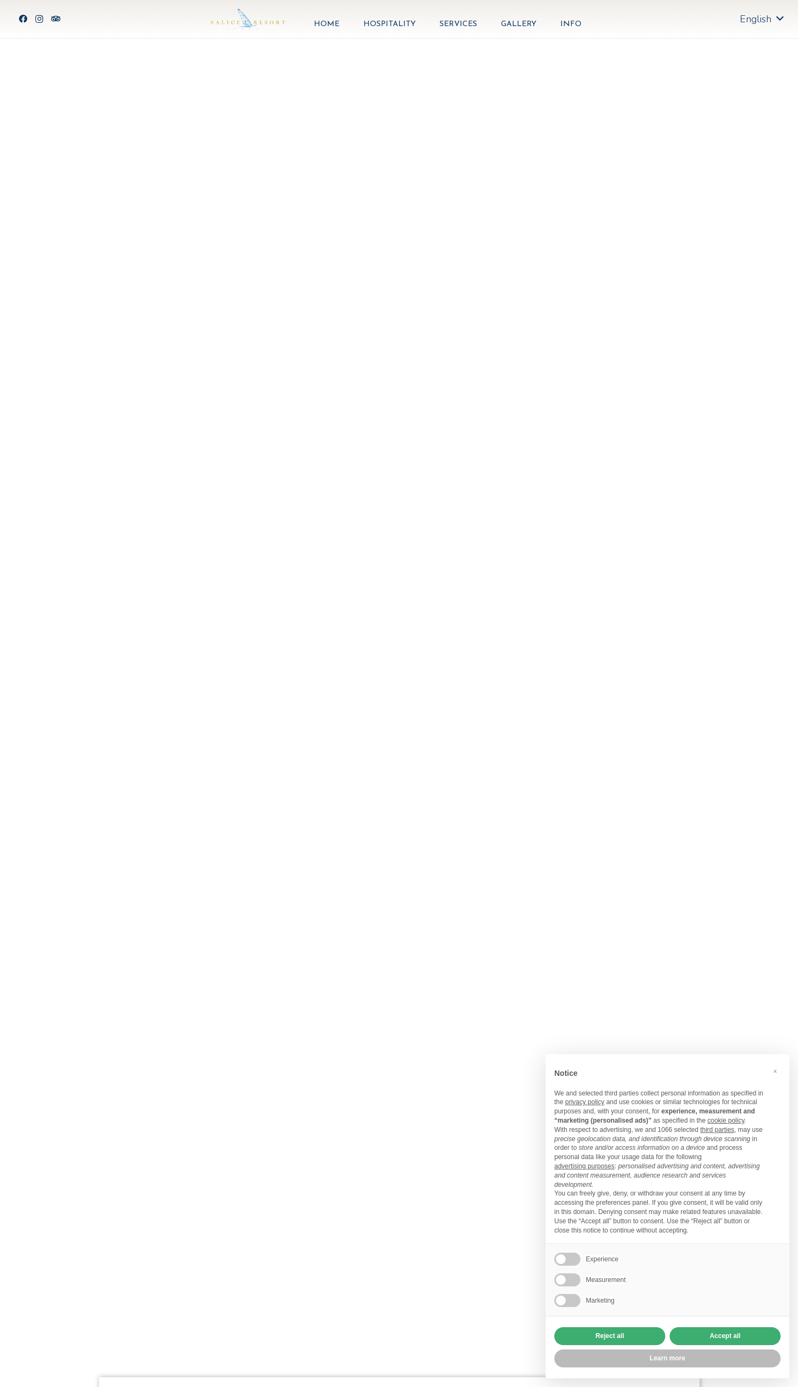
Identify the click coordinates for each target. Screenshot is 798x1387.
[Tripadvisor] (55, 19)
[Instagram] (39, 19)
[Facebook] (23, 19)
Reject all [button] (610, 1336)
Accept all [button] (725, 1336)
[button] (775, 1071)
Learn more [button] (667, 1358)
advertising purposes (584, 1166)
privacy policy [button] (584, 1102)
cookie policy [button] (725, 1120)
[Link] (248, 19)
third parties (717, 1130)
